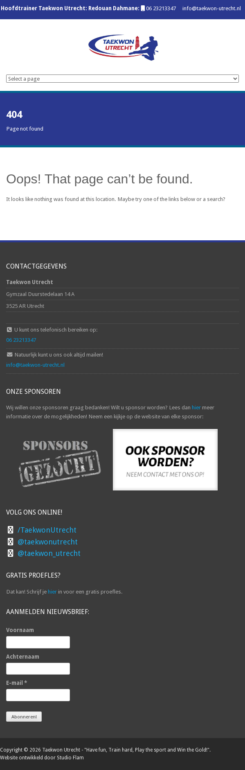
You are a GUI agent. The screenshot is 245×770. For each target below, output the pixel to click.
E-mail (16, 683)
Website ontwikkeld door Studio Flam (42, 758)
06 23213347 (161, 8)
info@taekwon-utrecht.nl (211, 8)
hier (196, 407)
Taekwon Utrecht (61, 750)
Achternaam (22, 656)
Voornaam (20, 630)
